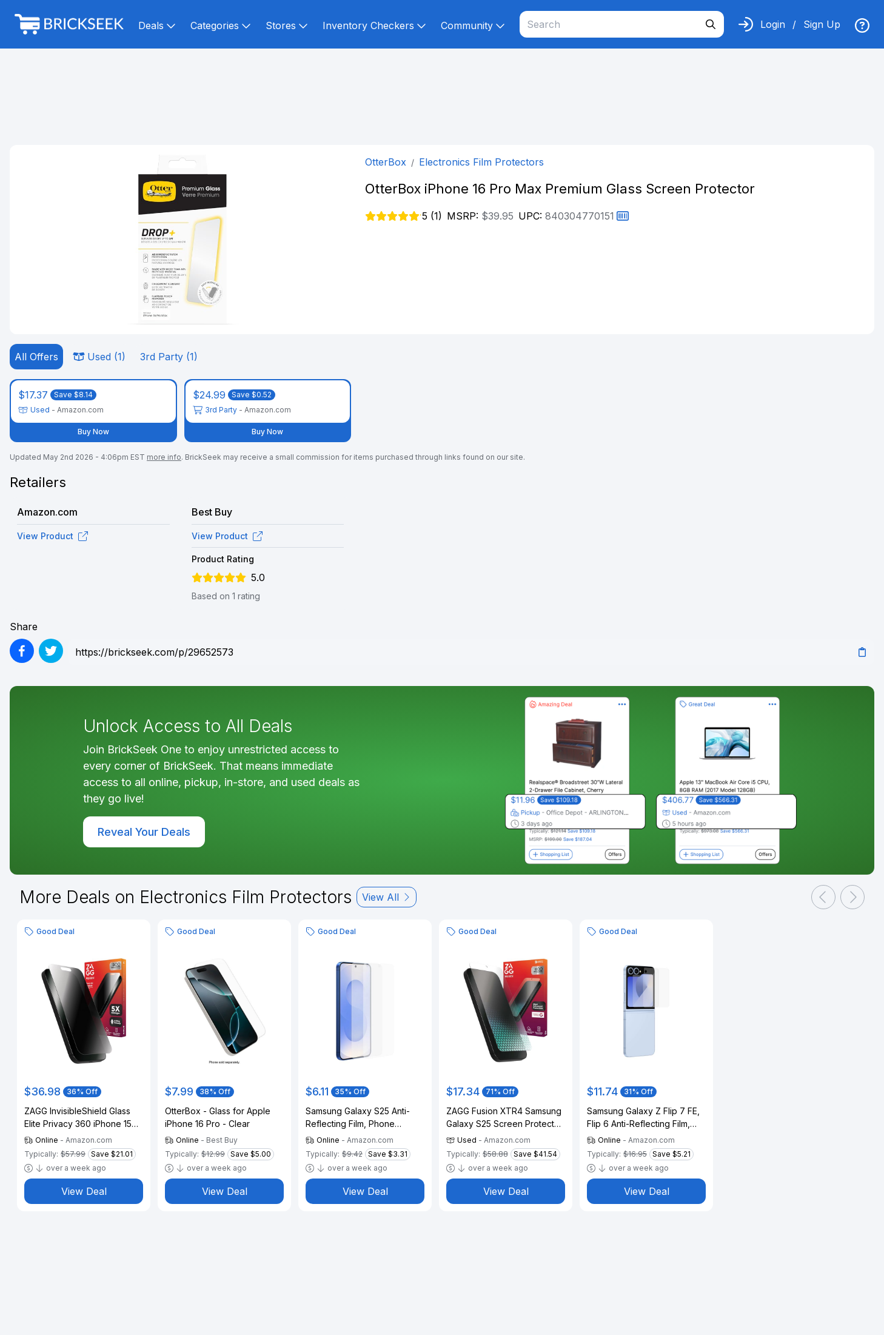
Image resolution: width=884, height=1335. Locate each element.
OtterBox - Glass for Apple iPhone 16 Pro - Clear (217, 1117)
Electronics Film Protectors (481, 162)
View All (386, 897)
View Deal (84, 1191)
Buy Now (93, 431)
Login (772, 24)
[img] (862, 25)
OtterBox (385, 162)
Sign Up (821, 24)
